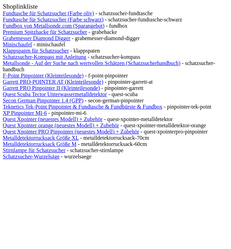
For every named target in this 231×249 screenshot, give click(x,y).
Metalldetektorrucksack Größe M (39, 144)
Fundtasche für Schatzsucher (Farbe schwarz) (53, 19)
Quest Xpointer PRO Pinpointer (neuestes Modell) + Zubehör (71, 132)
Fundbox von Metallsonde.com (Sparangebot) (53, 26)
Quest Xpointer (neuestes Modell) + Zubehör (53, 119)
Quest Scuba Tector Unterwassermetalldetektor (55, 94)
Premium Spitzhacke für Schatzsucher (45, 32)
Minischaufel (17, 44)
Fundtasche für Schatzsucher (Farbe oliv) (48, 13)
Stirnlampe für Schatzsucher (34, 150)
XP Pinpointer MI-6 (25, 113)
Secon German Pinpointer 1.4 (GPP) (43, 100)
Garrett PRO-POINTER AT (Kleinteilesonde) (53, 82)
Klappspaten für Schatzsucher (36, 51)
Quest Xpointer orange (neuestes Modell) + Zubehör (61, 125)
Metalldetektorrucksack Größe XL (41, 138)
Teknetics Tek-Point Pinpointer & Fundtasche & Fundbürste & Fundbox (82, 107)
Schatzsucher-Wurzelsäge (31, 156)
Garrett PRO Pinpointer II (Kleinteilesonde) (51, 88)
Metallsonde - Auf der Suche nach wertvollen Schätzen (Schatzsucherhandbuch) (92, 63)
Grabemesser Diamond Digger (37, 38)
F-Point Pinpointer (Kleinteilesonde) (43, 76)
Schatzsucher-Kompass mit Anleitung (44, 57)
